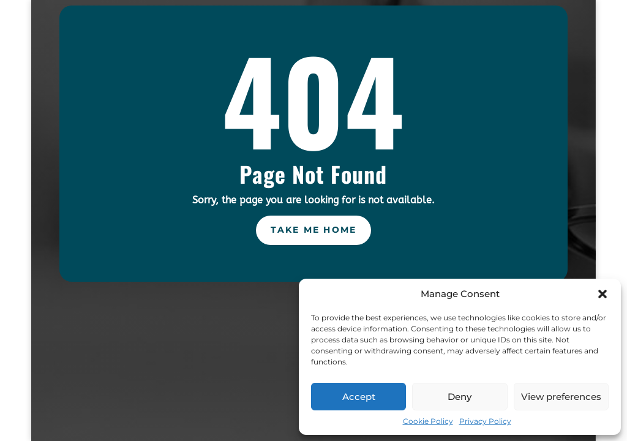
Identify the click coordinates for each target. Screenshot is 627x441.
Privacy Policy (485, 421)
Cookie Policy (428, 421)
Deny (459, 396)
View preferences (561, 396)
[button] (602, 294)
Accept (358, 396)
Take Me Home (314, 229)
